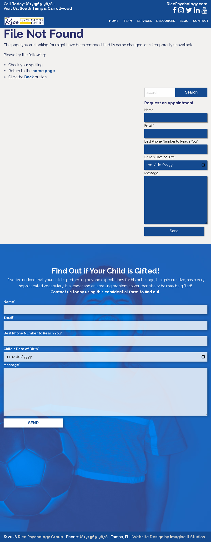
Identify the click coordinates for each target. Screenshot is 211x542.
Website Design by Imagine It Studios (168, 537)
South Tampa (32, 8)
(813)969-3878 (39, 4)
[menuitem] (114, 21)
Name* (175, 115)
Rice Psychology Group (40, 537)
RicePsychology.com (187, 4)
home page (43, 71)
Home (113, 21)
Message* (175, 197)
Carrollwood (60, 8)
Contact (201, 21)
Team (127, 21)
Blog (184, 21)
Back (29, 77)
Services (144, 21)
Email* (175, 131)
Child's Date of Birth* (175, 162)
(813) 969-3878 (94, 537)
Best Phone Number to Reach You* (175, 146)
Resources (165, 21)
